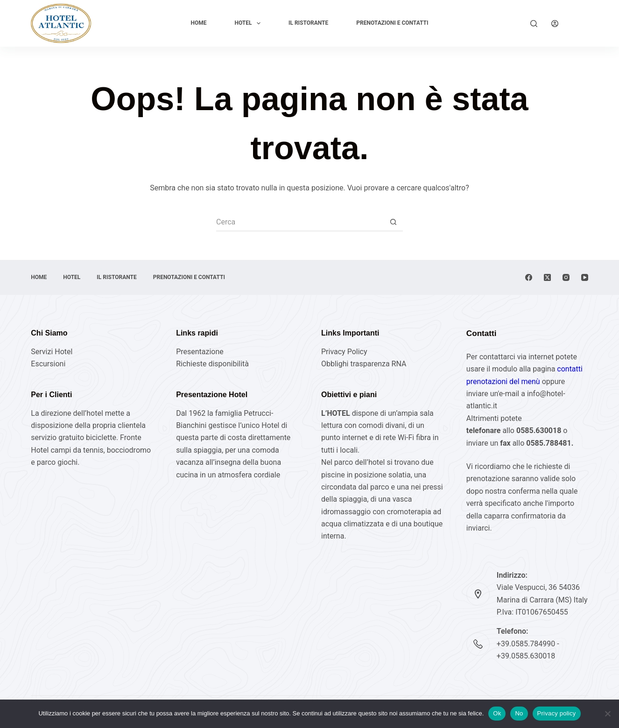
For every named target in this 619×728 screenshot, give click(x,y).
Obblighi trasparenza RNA (363, 363)
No (519, 713)
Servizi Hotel (51, 351)
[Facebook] (528, 277)
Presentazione (200, 351)
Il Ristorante (308, 23)
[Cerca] (533, 23)
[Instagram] (566, 277)
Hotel (249, 23)
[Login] (554, 23)
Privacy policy (556, 713)
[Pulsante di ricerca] (393, 222)
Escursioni (48, 363)
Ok (497, 713)
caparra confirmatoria (521, 515)
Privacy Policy (344, 351)
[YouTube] (584, 277)
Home (198, 23)
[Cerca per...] (300, 222)
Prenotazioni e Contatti (392, 23)
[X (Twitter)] (547, 277)
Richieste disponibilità (212, 363)
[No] (607, 713)
